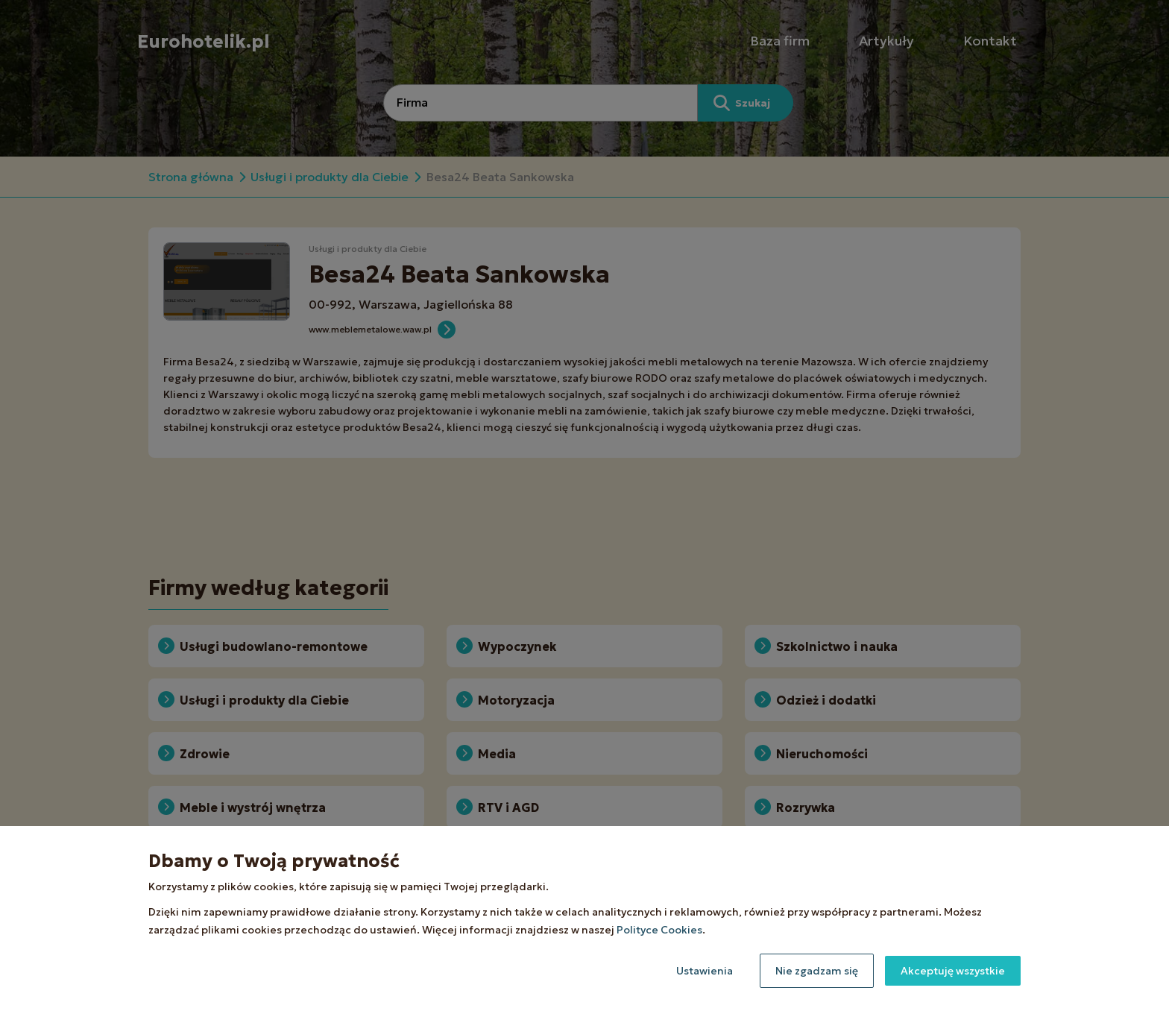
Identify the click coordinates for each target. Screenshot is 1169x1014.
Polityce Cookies (659, 929)
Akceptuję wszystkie (953, 970)
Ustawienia (704, 970)
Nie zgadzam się (816, 970)
